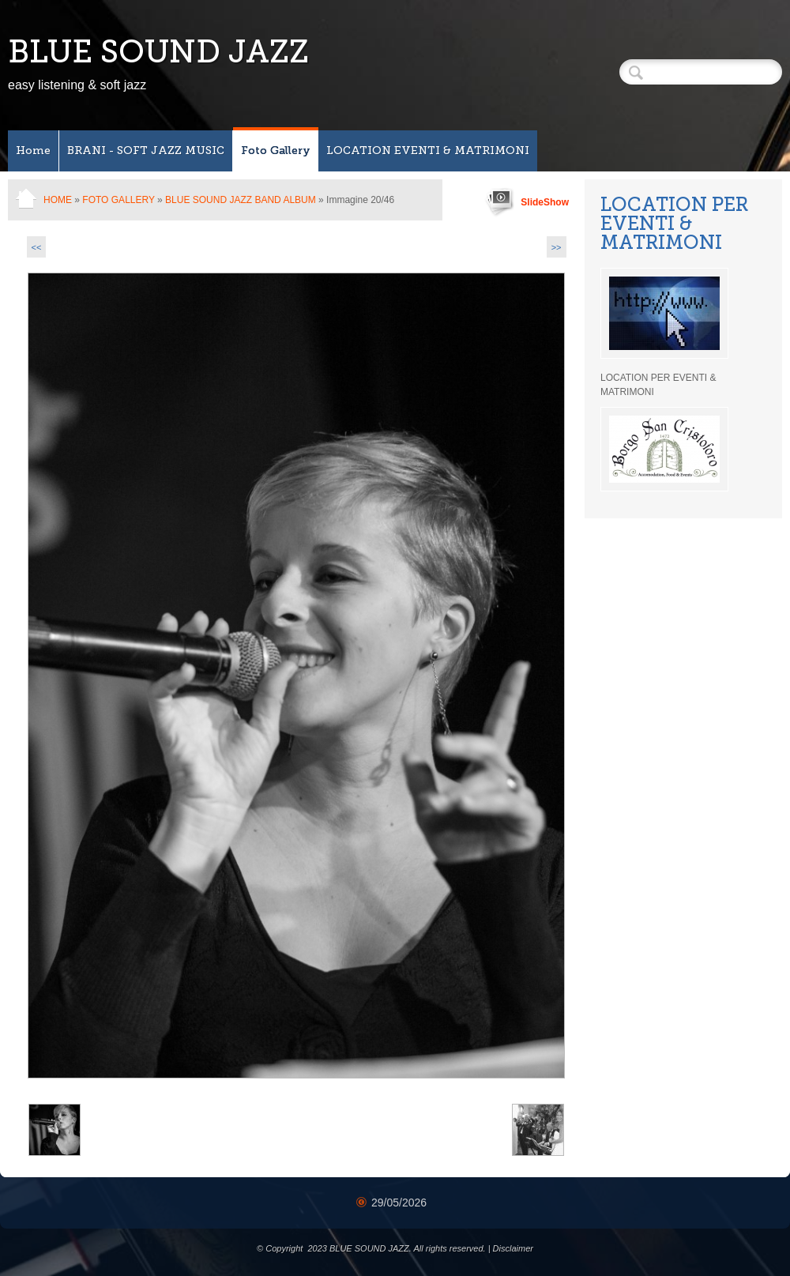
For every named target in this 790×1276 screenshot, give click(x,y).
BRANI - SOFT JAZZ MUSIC (145, 150)
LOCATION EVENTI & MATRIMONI (427, 150)
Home (33, 150)
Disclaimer (513, 1248)
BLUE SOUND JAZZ (158, 51)
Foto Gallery (275, 150)
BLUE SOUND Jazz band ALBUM (240, 199)
